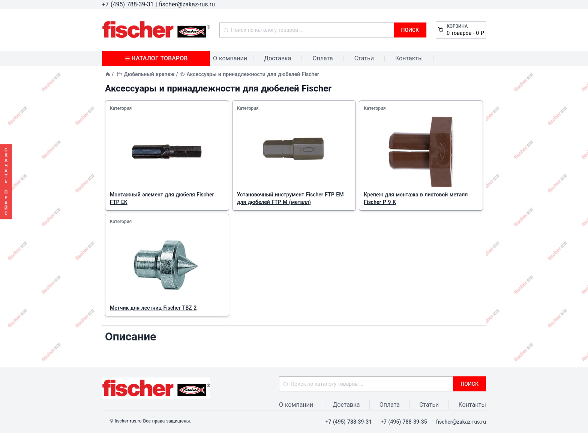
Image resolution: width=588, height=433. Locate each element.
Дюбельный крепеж (149, 74)
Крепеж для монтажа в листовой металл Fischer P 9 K (416, 198)
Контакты (409, 58)
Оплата (322, 58)
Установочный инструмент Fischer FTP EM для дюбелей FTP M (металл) (290, 198)
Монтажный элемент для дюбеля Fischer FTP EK (162, 198)
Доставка (277, 58)
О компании (230, 58)
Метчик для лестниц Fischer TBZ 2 (153, 308)
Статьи (364, 58)
